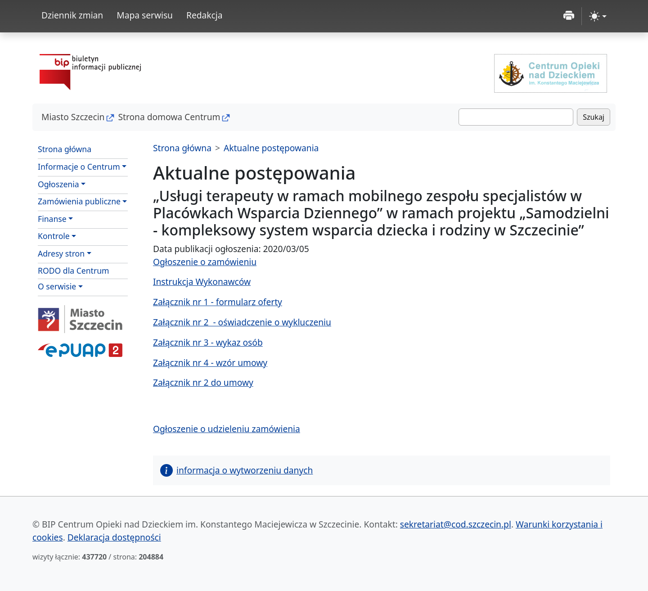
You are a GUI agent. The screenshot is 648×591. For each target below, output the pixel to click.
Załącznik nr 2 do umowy (203, 382)
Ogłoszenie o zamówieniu (204, 262)
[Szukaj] (516, 117)
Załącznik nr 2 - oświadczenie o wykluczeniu (242, 322)
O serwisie (57, 286)
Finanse (52, 218)
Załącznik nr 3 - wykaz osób (208, 342)
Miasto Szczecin (72, 117)
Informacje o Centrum (79, 166)
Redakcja (204, 15)
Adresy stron (61, 253)
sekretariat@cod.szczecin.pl (455, 524)
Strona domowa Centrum (169, 117)
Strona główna (64, 149)
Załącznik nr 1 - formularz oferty (217, 302)
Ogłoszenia (58, 184)
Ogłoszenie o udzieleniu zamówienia (226, 429)
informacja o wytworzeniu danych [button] (236, 470)
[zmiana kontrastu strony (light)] (597, 16)
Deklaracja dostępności (114, 537)
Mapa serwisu (145, 15)
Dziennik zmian (72, 15)
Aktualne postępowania (271, 148)
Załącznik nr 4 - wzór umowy (210, 362)
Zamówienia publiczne (79, 201)
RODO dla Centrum (73, 270)
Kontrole (54, 235)
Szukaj (593, 117)
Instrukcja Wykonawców (202, 281)
